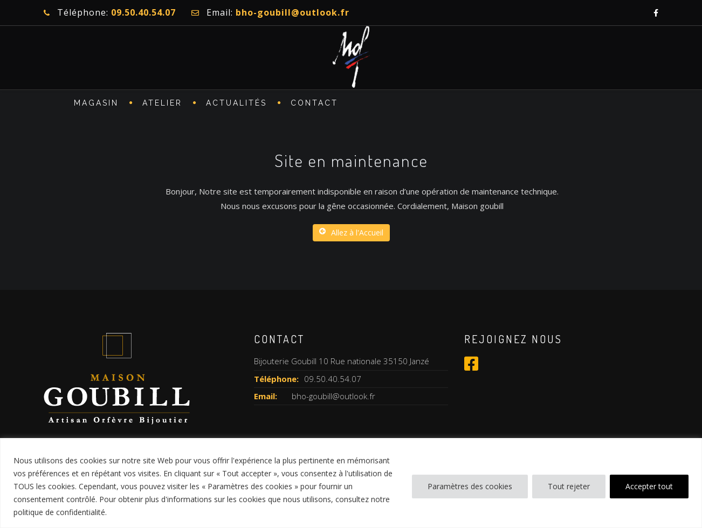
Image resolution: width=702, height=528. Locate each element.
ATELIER (162, 105)
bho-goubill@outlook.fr (333, 396)
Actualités (236, 105)
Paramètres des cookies (470, 486)
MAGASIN (96, 105)
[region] (351, 483)
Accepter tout (649, 486)
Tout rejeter (569, 486)
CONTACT (314, 105)
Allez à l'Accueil (351, 232)
